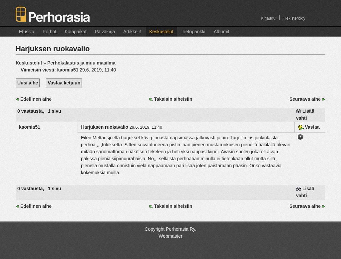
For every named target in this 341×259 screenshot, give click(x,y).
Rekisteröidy (294, 18)
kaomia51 (29, 127)
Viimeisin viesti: (50, 69)
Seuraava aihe (305, 99)
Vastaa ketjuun (64, 82)
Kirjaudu (268, 18)
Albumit (221, 31)
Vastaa (309, 127)
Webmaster (170, 236)
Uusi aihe (27, 82)
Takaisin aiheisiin (173, 99)
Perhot (49, 31)
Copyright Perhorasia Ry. (170, 229)
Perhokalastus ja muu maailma (81, 62)
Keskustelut (161, 31)
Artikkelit (132, 31)
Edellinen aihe (36, 99)
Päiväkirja (105, 31)
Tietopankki (193, 31)
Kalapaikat (75, 31)
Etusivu (26, 31)
